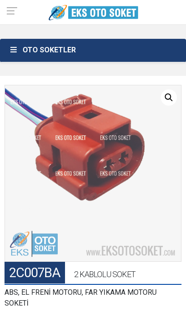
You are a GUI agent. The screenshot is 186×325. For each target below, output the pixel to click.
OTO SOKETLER (42, 50)
